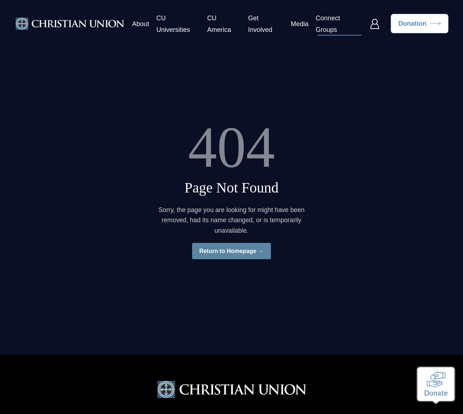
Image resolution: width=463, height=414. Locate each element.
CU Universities (173, 24)
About (140, 24)
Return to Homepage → (231, 251)
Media (300, 24)
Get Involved (260, 24)
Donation (412, 23)
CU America (219, 24)
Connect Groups (328, 24)
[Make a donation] (436, 385)
